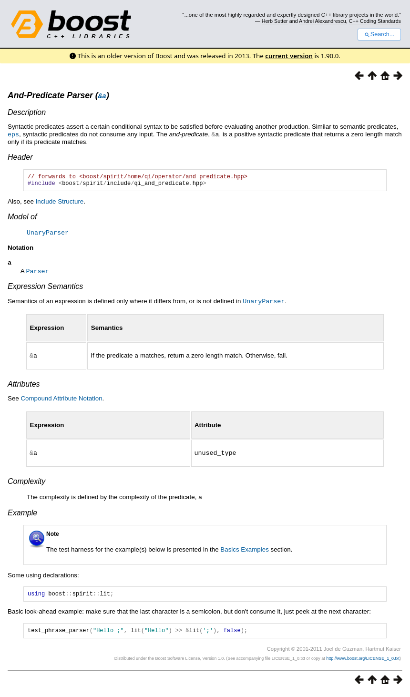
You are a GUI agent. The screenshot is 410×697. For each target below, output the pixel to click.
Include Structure (60, 203)
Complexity (26, 482)
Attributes (24, 385)
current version (289, 55)
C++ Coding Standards (375, 21)
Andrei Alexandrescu (322, 21)
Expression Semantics (45, 289)
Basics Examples (244, 550)
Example (22, 513)
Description (27, 112)
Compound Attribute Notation (61, 399)
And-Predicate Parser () (58, 95)
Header (20, 157)
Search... (379, 34)
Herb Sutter (275, 21)
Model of (22, 219)
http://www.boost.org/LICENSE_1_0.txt (363, 661)
